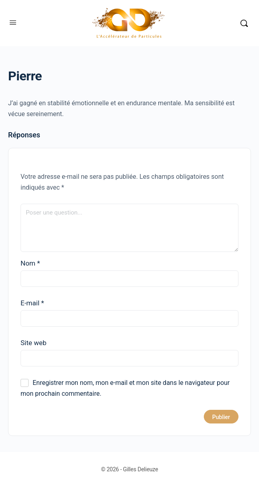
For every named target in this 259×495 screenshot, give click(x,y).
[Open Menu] (13, 22)
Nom (30, 263)
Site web (33, 343)
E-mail (32, 303)
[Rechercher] (244, 23)
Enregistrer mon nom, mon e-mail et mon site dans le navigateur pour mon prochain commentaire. (125, 388)
